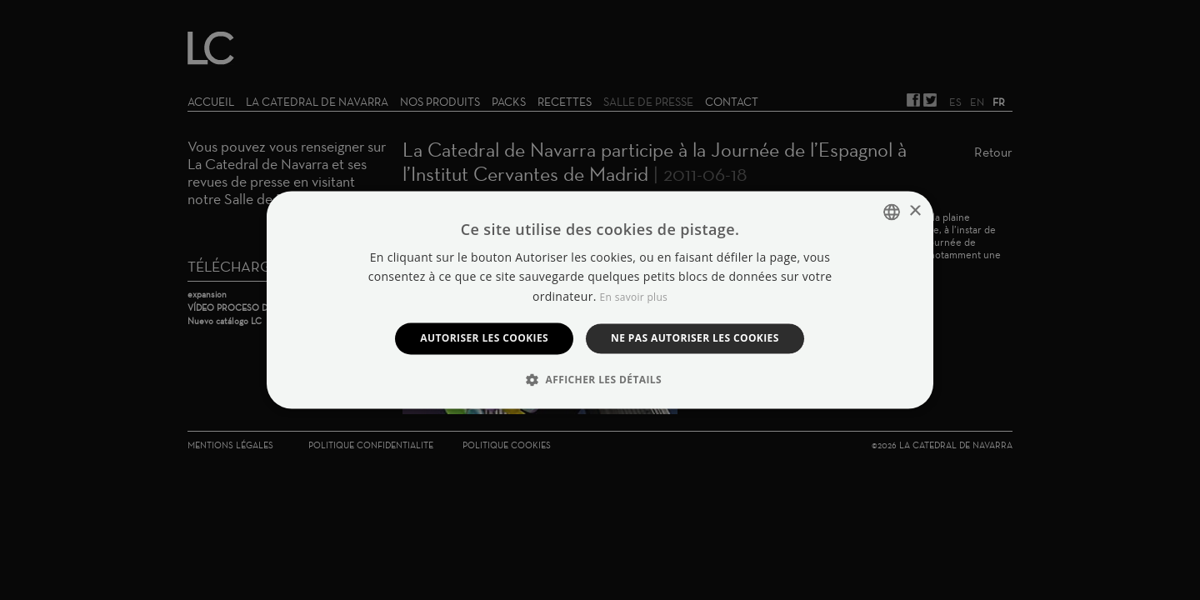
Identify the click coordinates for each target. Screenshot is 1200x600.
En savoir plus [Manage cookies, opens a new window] (634, 297)
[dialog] (600, 300)
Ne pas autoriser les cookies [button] (695, 338)
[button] (600, 380)
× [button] (914, 211)
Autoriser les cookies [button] (484, 338)
